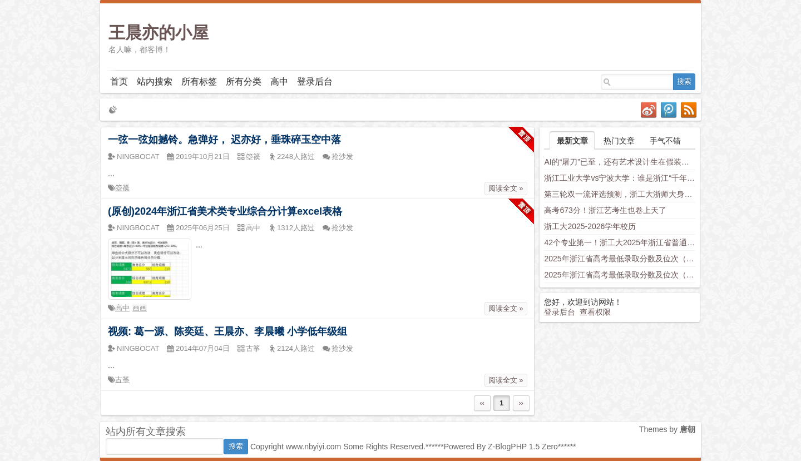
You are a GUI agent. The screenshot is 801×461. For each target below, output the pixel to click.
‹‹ (481, 403)
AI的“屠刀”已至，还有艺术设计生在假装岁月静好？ (619, 161)
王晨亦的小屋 (158, 32)
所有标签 (199, 81)
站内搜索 (154, 81)
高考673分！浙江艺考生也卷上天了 (605, 210)
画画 (139, 308)
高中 (279, 81)
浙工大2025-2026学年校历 (590, 226)
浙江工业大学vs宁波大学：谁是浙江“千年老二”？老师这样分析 (619, 178)
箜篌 (122, 188)
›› (520, 403)
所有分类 (243, 81)
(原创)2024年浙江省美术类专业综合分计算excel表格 (225, 211)
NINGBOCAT (138, 156)
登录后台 (315, 81)
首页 (119, 81)
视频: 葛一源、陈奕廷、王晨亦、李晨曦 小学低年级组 (227, 331)
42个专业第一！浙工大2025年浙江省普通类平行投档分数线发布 (619, 242)
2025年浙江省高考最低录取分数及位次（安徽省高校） (619, 274)
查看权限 (595, 312)
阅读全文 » (505, 188)
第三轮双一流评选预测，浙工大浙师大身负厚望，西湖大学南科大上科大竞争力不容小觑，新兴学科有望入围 (619, 194)
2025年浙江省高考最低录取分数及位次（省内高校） (619, 258)
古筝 (122, 379)
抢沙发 (342, 156)
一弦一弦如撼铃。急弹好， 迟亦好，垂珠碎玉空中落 (224, 139)
